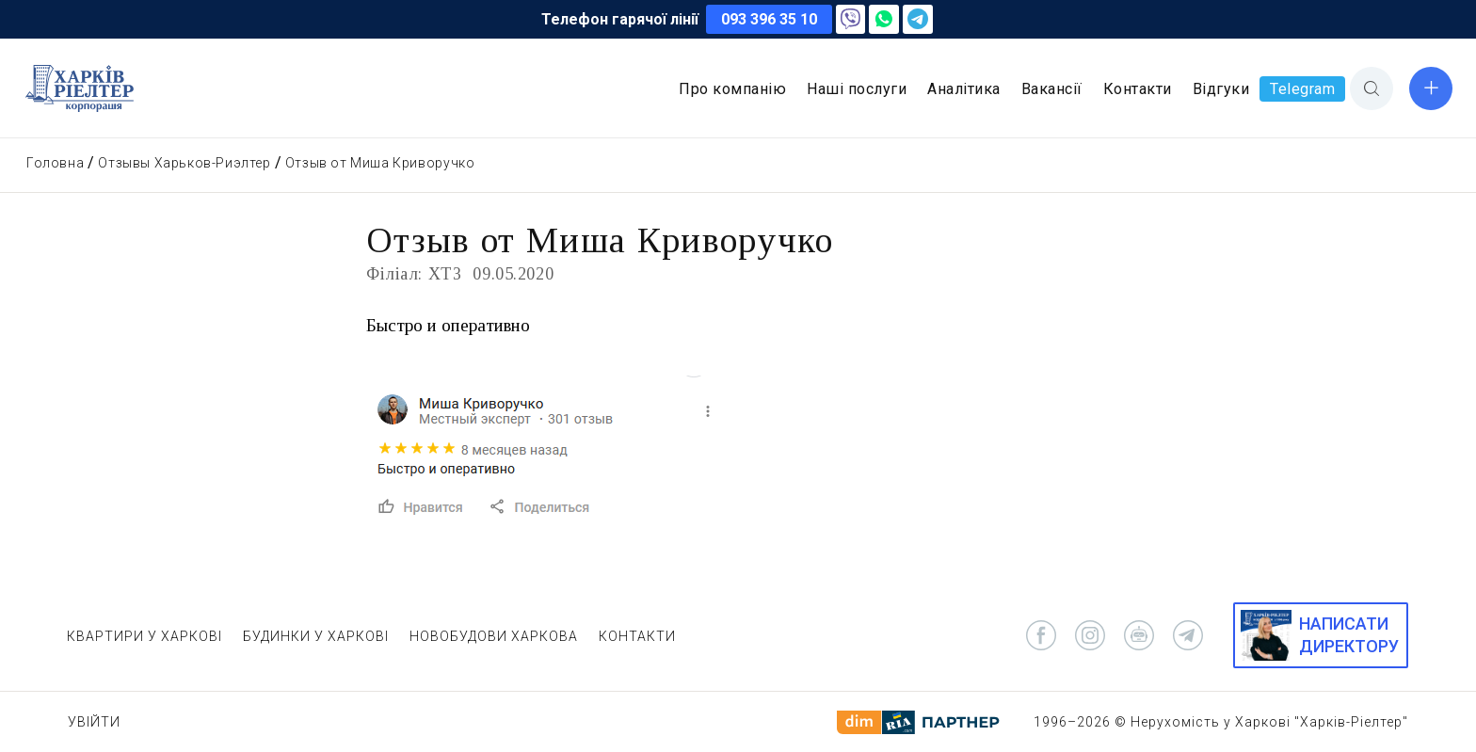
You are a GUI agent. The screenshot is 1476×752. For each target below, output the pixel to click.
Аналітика (964, 89)
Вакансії (1052, 89)
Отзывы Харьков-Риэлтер (184, 162)
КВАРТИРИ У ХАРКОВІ (144, 636)
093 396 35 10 (769, 19)
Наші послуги (856, 89)
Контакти (1137, 89)
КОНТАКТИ (637, 636)
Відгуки (1221, 89)
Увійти (94, 721)
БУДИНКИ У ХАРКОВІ (316, 636)
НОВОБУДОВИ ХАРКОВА (493, 636)
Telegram (1302, 89)
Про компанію (732, 89)
